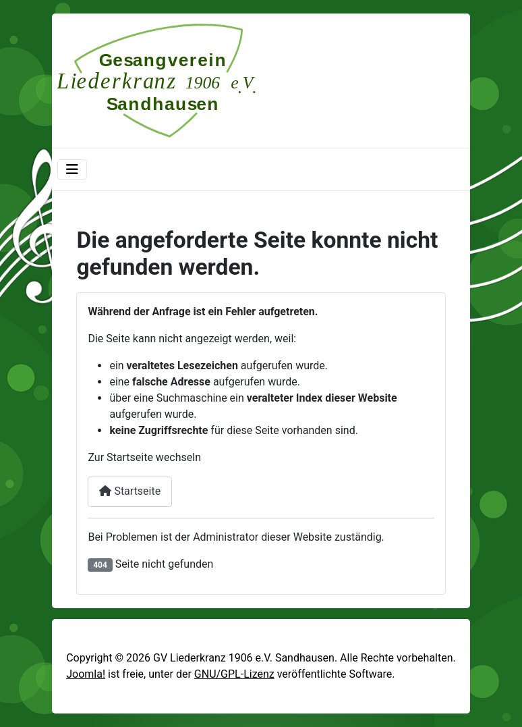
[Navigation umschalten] (72, 169)
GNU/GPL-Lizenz (234, 674)
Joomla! (85, 674)
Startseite (130, 491)
